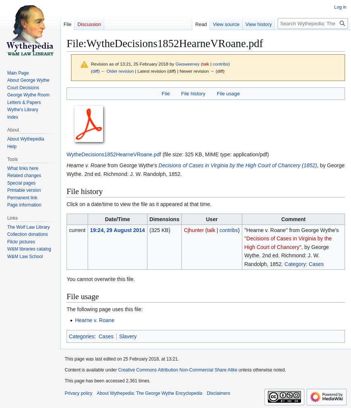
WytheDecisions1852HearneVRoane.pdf (114, 154)
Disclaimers (218, 393)
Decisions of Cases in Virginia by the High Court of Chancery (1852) (237, 165)
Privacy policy (78, 393)
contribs (220, 63)
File (166, 93)
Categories (81, 336)
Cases (106, 336)
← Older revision (117, 71)
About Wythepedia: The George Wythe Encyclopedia (149, 393)
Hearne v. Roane (94, 320)
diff (95, 71)
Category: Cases (304, 264)
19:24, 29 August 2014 (117, 230)
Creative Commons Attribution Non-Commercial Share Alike (177, 370)
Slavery (128, 336)
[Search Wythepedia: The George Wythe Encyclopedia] (313, 23)
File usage (228, 93)
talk (205, 63)
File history (193, 93)
